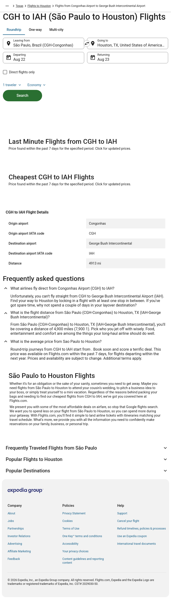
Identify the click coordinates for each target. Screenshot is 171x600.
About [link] (11, 513)
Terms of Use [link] (70, 528)
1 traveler (12, 85)
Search (23, 95)
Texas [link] (19, 6)
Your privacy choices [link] (75, 551)
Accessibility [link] (70, 543)
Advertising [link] (15, 543)
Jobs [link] (11, 521)
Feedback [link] (14, 559)
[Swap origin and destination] (86, 43)
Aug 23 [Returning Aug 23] (103, 59)
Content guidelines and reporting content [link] (83, 560)
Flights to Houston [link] (39, 6)
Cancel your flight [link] (128, 521)
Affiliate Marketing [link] (19, 551)
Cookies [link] (67, 521)
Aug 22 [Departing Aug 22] (19, 59)
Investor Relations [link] (19, 536)
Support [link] (122, 513)
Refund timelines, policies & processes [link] (141, 528)
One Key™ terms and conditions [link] (82, 536)
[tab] (14, 29)
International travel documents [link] (136, 543)
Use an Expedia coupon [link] (132, 536)
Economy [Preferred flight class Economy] (37, 85)
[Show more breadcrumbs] (7, 6)
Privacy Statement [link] (73, 513)
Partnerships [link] (16, 528)
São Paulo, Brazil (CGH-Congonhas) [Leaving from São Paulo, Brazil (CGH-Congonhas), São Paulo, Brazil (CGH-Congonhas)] (43, 45)
